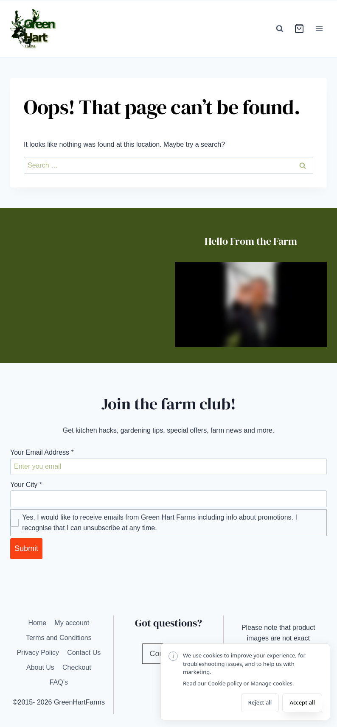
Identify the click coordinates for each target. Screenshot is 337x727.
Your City (26, 484)
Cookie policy (225, 683)
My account (71, 622)
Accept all (302, 702)
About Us (40, 667)
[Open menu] (319, 28)
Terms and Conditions (59, 637)
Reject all (260, 702)
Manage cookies (271, 683)
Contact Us (84, 652)
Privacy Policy (38, 652)
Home (37, 622)
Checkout (76, 667)
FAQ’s (59, 682)
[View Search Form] (279, 28)
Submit (26, 548)
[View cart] (299, 28)
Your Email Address (42, 452)
